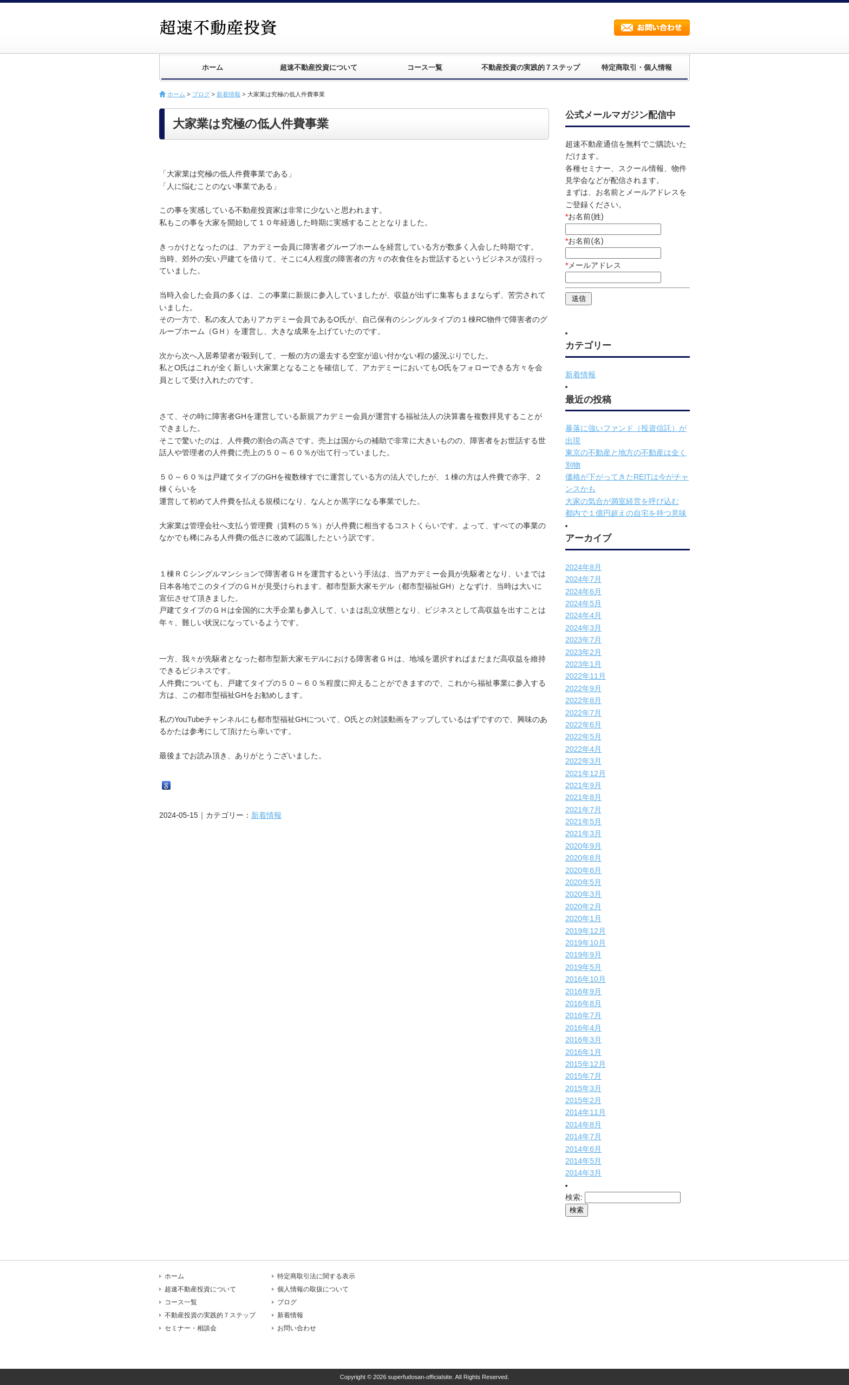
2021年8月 (583, 797)
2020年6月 (583, 870)
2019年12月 (585, 931)
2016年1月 (583, 1052)
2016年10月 (585, 979)
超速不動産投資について (318, 67)
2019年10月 (585, 942)
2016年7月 (583, 1015)
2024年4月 (583, 615)
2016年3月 (583, 1039)
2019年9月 (583, 954)
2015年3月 (583, 1088)
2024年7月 (583, 579)
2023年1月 (583, 664)
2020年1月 (583, 918)
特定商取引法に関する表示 (316, 1276)
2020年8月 (583, 858)
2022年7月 (583, 712)
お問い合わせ (652, 27)
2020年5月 (583, 882)
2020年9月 (583, 846)
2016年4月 (583, 1027)
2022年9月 (583, 688)
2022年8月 (583, 700)
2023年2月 (583, 652)
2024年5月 (583, 603)
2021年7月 (583, 809)
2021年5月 (583, 821)
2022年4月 (583, 749)
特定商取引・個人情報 (637, 67)
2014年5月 (583, 1161)
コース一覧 (424, 67)
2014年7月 (583, 1136)
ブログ (201, 94)
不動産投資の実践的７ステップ (530, 67)
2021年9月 (583, 785)
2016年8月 (583, 1003)
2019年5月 (583, 967)
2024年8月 (583, 567)
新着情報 (228, 94)
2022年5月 (583, 736)
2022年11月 (585, 676)
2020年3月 (583, 894)
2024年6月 (583, 591)
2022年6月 (583, 724)
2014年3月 (583, 1173)
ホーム (212, 67)
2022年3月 (583, 761)
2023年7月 (583, 639)
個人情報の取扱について (313, 1289)
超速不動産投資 (221, 27)
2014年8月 (583, 1124)
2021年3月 (583, 833)
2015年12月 (585, 1064)
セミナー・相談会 (191, 1328)
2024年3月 (583, 627)
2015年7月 (583, 1076)
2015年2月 (583, 1100)
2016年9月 (583, 991)
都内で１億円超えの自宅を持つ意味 (626, 513)
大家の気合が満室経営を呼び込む (622, 501)
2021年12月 (585, 773)
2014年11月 (585, 1112)
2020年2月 (583, 906)
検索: (574, 1197)
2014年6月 (583, 1149)
